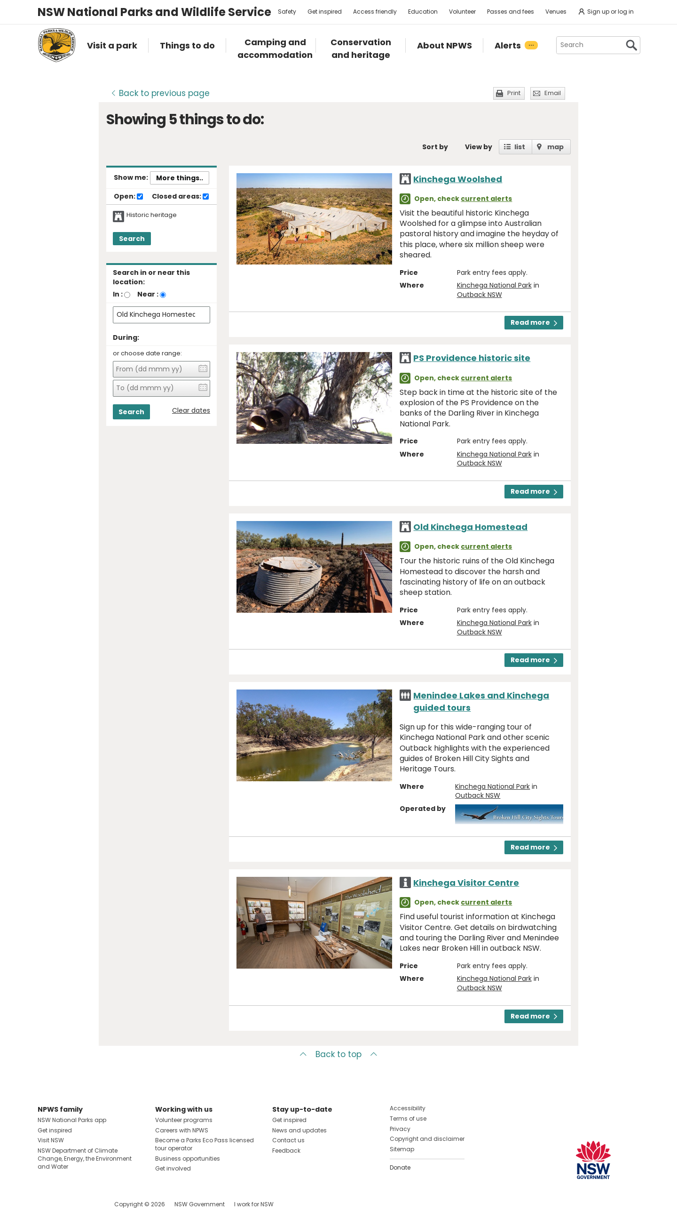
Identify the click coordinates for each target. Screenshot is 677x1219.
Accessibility (407, 1108)
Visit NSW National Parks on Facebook (46, 1204)
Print (513, 92)
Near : (147, 294)
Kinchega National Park (494, 285)
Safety (287, 12)
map (555, 147)
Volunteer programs (184, 1120)
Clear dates (191, 410)
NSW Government (199, 1204)
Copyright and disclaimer (427, 1139)
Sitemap (402, 1149)
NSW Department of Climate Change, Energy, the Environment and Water (85, 1159)
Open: (128, 196)
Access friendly (375, 12)
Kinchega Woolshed (457, 179)
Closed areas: (180, 196)
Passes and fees (510, 12)
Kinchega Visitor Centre (466, 883)
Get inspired (324, 12)
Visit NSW (51, 1140)
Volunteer (462, 12)
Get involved (173, 1168)
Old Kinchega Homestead (470, 527)
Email (552, 92)
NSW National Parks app (72, 1120)
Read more (534, 322)
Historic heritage (151, 215)
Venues (556, 12)
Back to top (338, 1054)
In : (118, 294)
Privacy (400, 1129)
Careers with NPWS (181, 1130)
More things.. (179, 178)
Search (132, 238)
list (519, 147)
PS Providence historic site (471, 358)
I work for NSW (254, 1204)
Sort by (435, 147)
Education (423, 12)
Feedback (286, 1151)
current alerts (486, 198)
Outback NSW (479, 294)
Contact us (288, 1140)
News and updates (299, 1130)
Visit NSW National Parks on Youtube (86, 1204)
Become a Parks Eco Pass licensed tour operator (204, 1144)
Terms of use (408, 1119)
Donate (400, 1167)
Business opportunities (187, 1159)
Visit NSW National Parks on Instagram (66, 1204)
